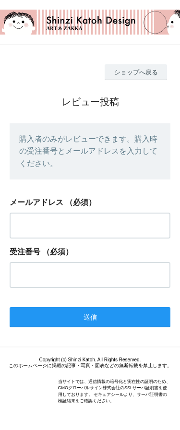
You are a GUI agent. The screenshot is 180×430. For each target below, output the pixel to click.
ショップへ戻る (136, 72)
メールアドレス (36, 202)
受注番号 (25, 252)
